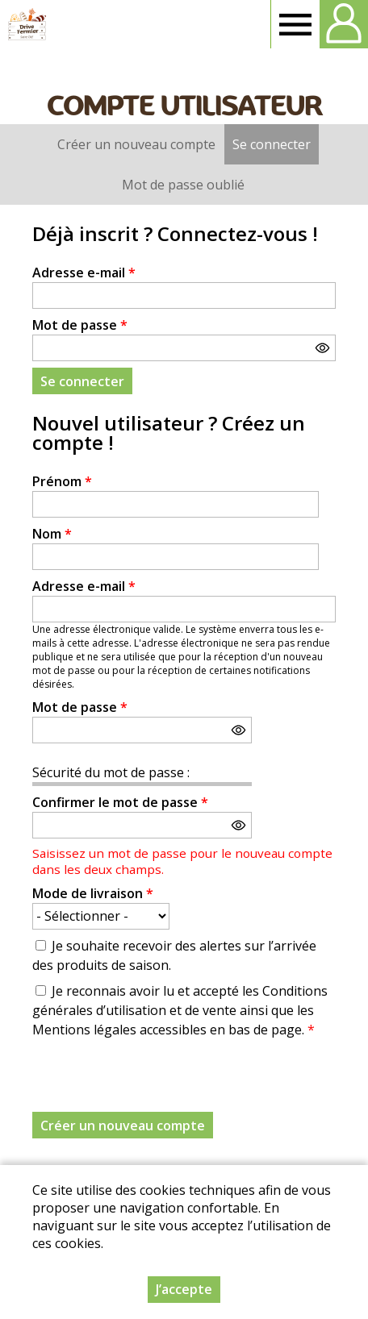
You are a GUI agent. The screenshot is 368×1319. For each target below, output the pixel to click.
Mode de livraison (92, 893)
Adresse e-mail (84, 272)
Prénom (62, 481)
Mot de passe (80, 325)
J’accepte (184, 1289)
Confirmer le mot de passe (120, 802)
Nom (52, 534)
